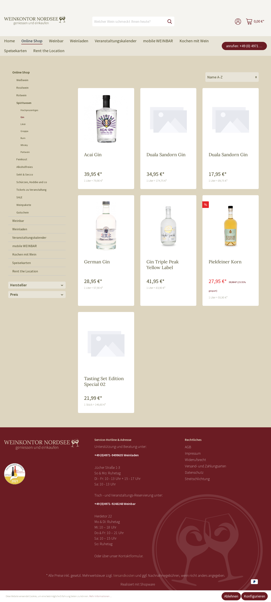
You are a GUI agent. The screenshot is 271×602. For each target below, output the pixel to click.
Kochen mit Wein (24, 254)
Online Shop (21, 72)
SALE (19, 197)
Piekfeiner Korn (225, 262)
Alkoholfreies (24, 167)
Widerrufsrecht (195, 459)
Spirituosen (23, 103)
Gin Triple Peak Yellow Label (162, 264)
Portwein (25, 152)
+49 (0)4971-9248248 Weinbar (115, 504)
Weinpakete (23, 205)
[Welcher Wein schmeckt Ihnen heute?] (128, 21)
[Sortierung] (232, 77)
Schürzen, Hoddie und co (31, 182)
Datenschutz (194, 472)
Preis (37, 294)
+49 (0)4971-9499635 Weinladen (116, 455)
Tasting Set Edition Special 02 (104, 381)
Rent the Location (25, 271)
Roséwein (22, 87)
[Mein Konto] (238, 21)
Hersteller (37, 285)
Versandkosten (124, 575)
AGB (188, 447)
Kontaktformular (130, 556)
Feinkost (21, 159)
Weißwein (22, 80)
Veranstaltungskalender (29, 237)
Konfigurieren (254, 596)
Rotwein (21, 95)
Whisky (24, 145)
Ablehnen (231, 596)
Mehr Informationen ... (100, 596)
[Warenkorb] (255, 21)
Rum (23, 138)
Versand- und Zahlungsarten (205, 466)
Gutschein (22, 212)
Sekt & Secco (24, 174)
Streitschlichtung (197, 478)
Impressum (193, 453)
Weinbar (18, 221)
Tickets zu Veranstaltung (31, 189)
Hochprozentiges (29, 110)
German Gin (97, 262)
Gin (22, 117)
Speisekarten (21, 263)
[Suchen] (169, 21)
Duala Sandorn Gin (165, 154)
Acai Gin (93, 154)
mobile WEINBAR (24, 246)
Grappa (24, 131)
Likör (23, 124)
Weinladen (19, 229)
